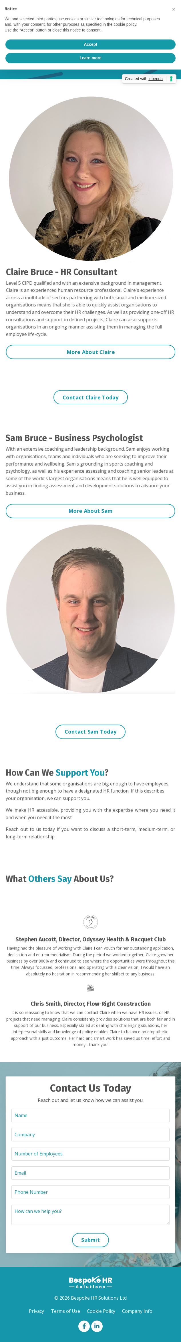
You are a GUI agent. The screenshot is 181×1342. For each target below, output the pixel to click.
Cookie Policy (101, 1311)
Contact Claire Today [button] (91, 402)
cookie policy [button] (125, 24)
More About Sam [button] (85, 510)
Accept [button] (90, 44)
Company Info (137, 1311)
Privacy (36, 1311)
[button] (173, 9)
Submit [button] (90, 1233)
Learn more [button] (90, 58)
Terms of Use (65, 1311)
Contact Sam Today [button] (90, 737)
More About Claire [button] (96, 352)
